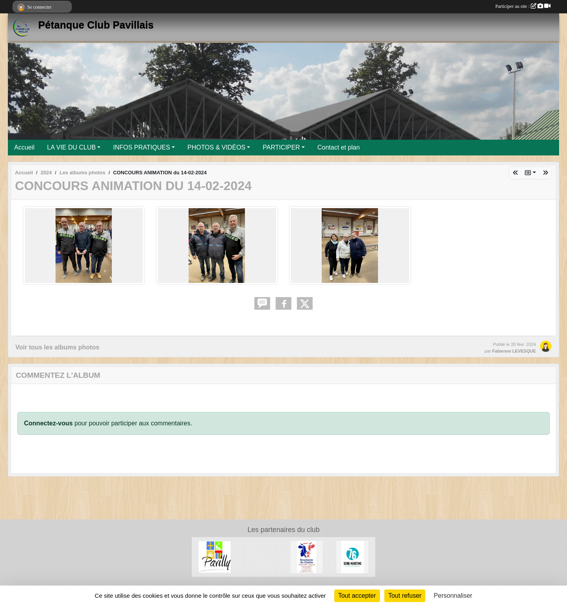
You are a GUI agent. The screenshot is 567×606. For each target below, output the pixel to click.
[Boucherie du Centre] (306, 556)
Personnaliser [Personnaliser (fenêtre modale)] (453, 595)
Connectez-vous (48, 423)
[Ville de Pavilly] (215, 556)
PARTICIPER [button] (281, 147)
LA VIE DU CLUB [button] (71, 147)
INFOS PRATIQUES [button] (141, 147)
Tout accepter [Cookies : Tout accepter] (357, 595)
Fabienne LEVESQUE (514, 351)
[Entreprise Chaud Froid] (260, 556)
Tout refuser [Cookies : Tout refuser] (404, 595)
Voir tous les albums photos (57, 347)
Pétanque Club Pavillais (96, 25)
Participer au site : (522, 6)
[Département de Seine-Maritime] (352, 556)
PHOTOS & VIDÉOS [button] (216, 147)
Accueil (24, 147)
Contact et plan (338, 147)
